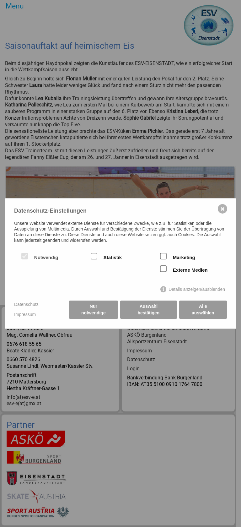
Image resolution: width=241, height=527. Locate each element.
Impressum (25, 314)
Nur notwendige (93, 309)
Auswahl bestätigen (148, 309)
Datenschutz (26, 304)
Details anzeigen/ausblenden (197, 289)
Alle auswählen (203, 309)
